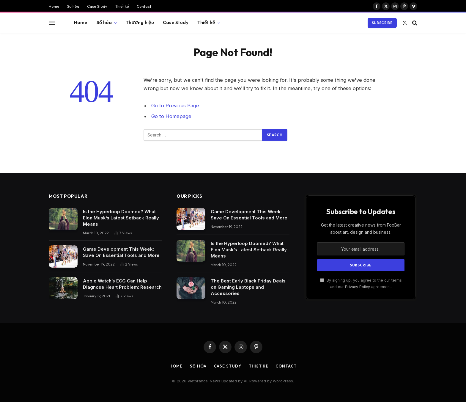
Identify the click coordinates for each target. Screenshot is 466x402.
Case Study (97, 6)
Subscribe (382, 23)
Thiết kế (122, 6)
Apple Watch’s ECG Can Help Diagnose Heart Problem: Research (122, 284)
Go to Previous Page (175, 106)
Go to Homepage (171, 116)
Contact (144, 6)
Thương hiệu (140, 22)
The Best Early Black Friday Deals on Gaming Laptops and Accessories (248, 287)
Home (54, 6)
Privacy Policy (357, 287)
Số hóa (73, 6)
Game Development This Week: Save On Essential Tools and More (121, 252)
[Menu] (52, 22)
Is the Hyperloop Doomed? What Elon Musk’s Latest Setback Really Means (121, 218)
